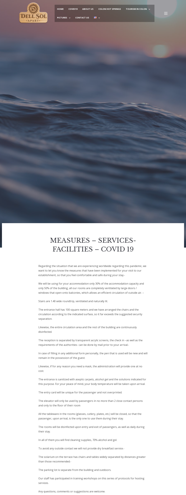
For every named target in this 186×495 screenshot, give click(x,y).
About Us (87, 8)
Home (60, 8)
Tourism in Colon (136, 8)
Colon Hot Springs (109, 8)
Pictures (62, 17)
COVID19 (72, 8)
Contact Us (82, 17)
